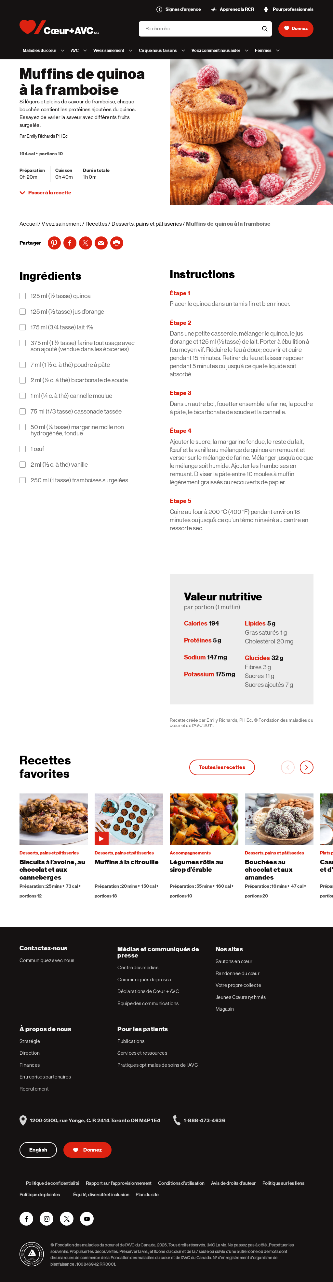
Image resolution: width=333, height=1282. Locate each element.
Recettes (97, 223)
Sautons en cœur (234, 961)
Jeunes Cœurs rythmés (241, 997)
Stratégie (30, 1041)
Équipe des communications (148, 1003)
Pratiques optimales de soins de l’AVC (157, 1065)
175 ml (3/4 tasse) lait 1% (62, 327)
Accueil (28, 223)
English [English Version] (38, 1150)
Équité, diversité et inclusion (101, 1194)
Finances (30, 1065)
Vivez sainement (61, 223)
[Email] (101, 242)
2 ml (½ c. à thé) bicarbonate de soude (79, 380)
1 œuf (37, 449)
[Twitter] (85, 242)
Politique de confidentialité (52, 1183)
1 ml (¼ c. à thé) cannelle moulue (71, 396)
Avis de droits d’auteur (233, 1183)
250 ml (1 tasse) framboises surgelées (79, 480)
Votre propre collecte (238, 985)
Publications (130, 1041)
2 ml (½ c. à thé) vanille (59, 464)
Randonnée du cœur (238, 973)
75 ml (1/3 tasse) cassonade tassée (76, 411)
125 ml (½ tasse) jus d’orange (67, 312)
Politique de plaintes (40, 1194)
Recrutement (34, 1089)
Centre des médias (137, 967)
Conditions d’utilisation (181, 1183)
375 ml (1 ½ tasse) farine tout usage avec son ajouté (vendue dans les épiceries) (83, 346)
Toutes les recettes (222, 767)
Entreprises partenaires (45, 1076)
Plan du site (147, 1194)
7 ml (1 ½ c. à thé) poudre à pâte (70, 365)
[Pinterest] (54, 242)
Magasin (225, 1009)
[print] (116, 242)
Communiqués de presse (144, 979)
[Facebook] (69, 242)
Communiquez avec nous (47, 960)
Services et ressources (142, 1053)
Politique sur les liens (283, 1183)
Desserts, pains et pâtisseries (147, 223)
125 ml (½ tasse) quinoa (61, 296)
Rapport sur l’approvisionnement (119, 1183)
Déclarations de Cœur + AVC (148, 991)
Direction (30, 1053)
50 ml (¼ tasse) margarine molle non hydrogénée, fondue (77, 430)
